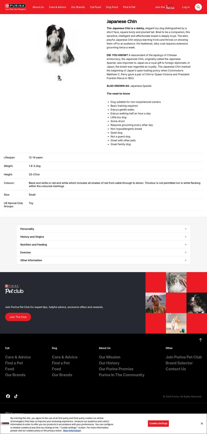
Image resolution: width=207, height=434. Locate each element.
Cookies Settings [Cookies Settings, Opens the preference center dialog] (158, 423)
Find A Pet (129, 7)
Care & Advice (57, 7)
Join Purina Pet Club (184, 357)
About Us (38, 7)
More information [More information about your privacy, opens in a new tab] (72, 430)
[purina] (8, 396)
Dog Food (112, 7)
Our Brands (78, 7)
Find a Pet (14, 363)
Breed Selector (179, 363)
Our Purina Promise (116, 369)
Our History (109, 363)
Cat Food (95, 7)
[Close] (201, 423)
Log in (186, 7)
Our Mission (109, 357)
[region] (103, 424)
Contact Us (176, 369)
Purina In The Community (122, 375)
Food (9, 369)
